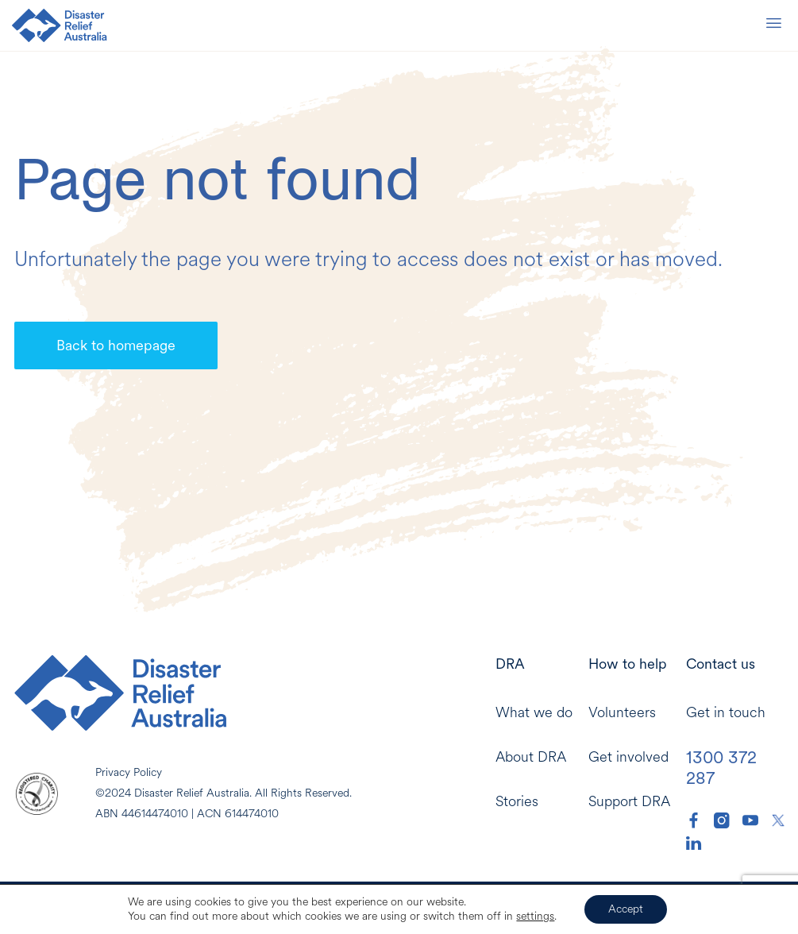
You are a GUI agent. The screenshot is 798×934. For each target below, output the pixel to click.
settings (535, 916)
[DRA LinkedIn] (694, 843)
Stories (516, 802)
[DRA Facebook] (694, 820)
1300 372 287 (721, 767)
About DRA (530, 757)
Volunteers (622, 713)
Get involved (628, 757)
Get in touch (725, 713)
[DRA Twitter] (778, 820)
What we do (533, 713)
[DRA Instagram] (722, 820)
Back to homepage (115, 345)
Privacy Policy (128, 772)
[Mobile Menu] (773, 25)
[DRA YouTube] (750, 820)
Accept (625, 909)
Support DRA (629, 802)
